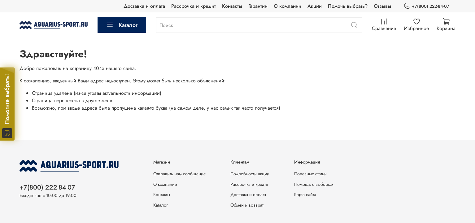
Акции (314, 6)
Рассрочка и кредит (193, 6)
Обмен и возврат (247, 205)
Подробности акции (249, 174)
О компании (287, 6)
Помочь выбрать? (348, 6)
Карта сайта (305, 194)
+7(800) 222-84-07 (426, 6)
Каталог (121, 25)
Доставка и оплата (144, 6)
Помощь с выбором (313, 184)
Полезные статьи (310, 174)
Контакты (232, 6)
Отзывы (382, 6)
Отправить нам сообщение (179, 174)
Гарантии (258, 6)
